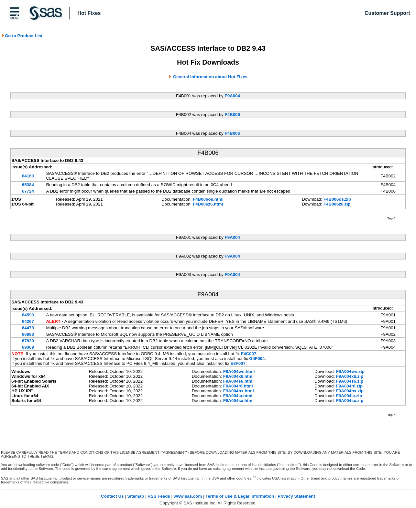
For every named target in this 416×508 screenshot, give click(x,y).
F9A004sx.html (238, 400)
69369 (28, 347)
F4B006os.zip (337, 199)
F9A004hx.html (238, 390)
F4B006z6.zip (337, 204)
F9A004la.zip (349, 395)
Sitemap (135, 496)
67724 (28, 191)
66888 (28, 334)
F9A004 (232, 95)
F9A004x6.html (238, 376)
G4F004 (257, 358)
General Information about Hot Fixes (210, 76)
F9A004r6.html (238, 386)
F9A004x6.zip (349, 376)
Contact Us (112, 496)
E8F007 (238, 363)
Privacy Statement (296, 496)
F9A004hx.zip (350, 390)
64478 (28, 327)
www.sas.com (188, 496)
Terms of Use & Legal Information (239, 496)
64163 (28, 176)
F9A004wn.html (239, 371)
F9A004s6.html (238, 381)
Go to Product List (22, 35)
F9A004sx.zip (349, 400)
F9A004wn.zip (350, 371)
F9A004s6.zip (349, 381)
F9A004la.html (237, 395)
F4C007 (248, 353)
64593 (28, 314)
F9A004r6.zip (349, 386)
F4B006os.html (208, 199)
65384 (28, 184)
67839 (28, 340)
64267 (28, 321)
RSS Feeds (159, 496)
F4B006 (232, 114)
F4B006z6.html (208, 204)
